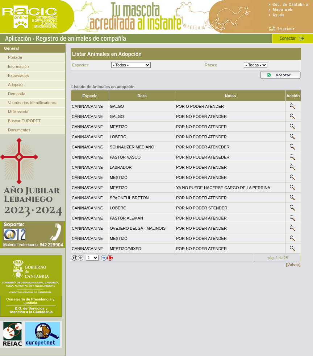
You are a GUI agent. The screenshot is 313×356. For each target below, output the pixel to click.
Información (18, 66)
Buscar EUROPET (24, 121)
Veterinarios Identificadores (32, 103)
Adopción (16, 84)
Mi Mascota (18, 112)
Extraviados (18, 75)
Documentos (19, 130)
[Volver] (293, 264)
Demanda (16, 93)
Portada (15, 57)
